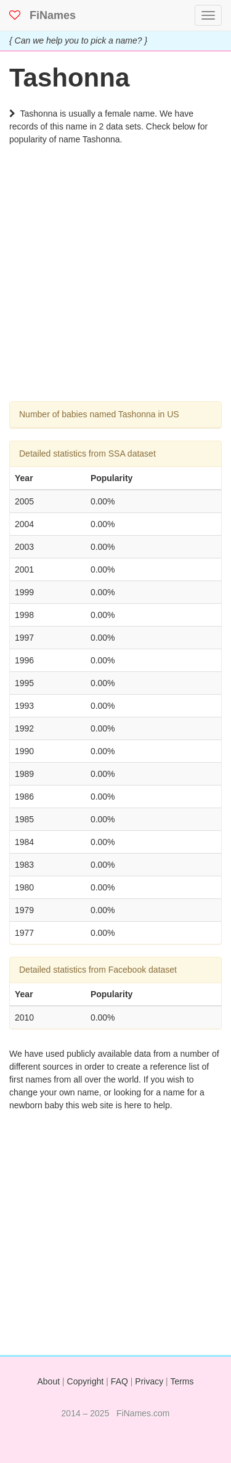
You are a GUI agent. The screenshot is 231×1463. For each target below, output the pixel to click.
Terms (181, 1381)
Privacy (149, 1381)
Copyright (85, 1381)
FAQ (119, 1381)
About (49, 1381)
